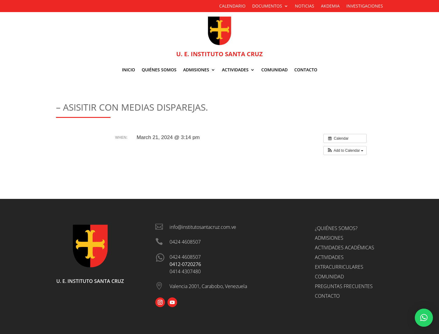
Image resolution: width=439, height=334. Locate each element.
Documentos (267, 6)
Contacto (305, 70)
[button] (345, 150)
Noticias (304, 6)
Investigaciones (364, 6)
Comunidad (274, 70)
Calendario (232, 6)
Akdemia (330, 6)
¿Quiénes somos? (336, 228)
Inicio (128, 70)
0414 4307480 (185, 271)
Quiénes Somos (159, 70)
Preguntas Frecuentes (344, 286)
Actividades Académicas (344, 247)
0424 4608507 (185, 257)
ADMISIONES (196, 70)
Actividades (235, 70)
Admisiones (329, 238)
